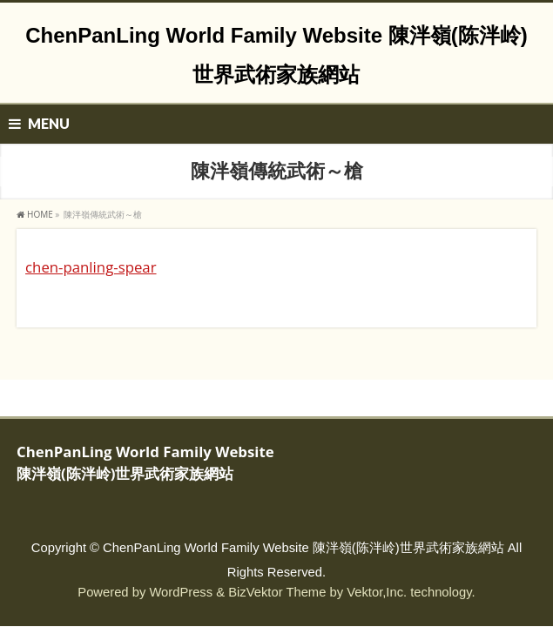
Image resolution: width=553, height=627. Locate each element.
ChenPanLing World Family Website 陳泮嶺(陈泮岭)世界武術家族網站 (303, 548)
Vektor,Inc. (377, 592)
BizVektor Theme (277, 592)
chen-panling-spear (90, 267)
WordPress (180, 592)
